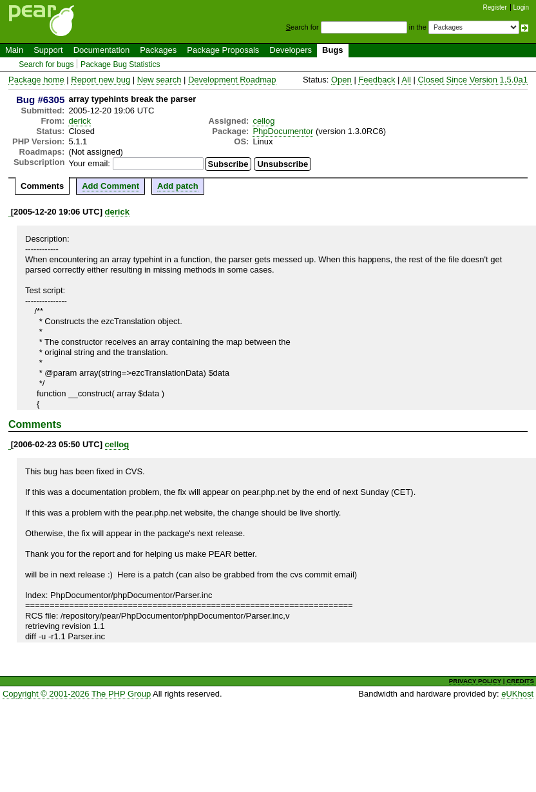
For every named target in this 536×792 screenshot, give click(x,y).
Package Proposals (223, 50)
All (405, 79)
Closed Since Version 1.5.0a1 (472, 79)
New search (159, 79)
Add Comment (110, 186)
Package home (36, 79)
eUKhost (517, 694)
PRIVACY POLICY (475, 680)
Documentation (101, 50)
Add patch (177, 186)
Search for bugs (46, 64)
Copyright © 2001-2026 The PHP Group (77, 694)
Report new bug (100, 79)
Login (521, 7)
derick (79, 121)
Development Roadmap (232, 79)
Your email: (89, 163)
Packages (158, 50)
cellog (263, 121)
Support (48, 50)
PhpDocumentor (283, 131)
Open (341, 79)
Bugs (332, 50)
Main (14, 50)
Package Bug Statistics (120, 64)
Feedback (376, 79)
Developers (290, 50)
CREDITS (520, 680)
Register (495, 7)
